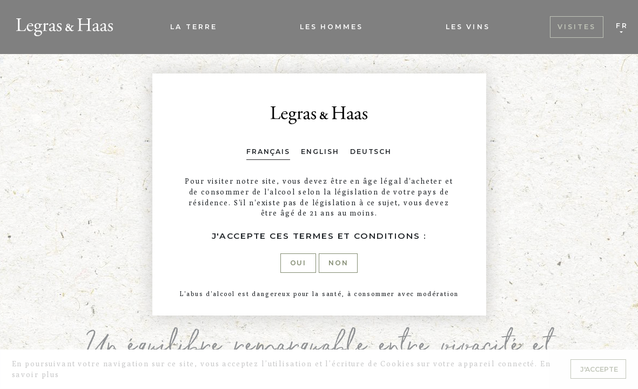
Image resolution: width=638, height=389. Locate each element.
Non (338, 263)
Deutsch (371, 151)
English (320, 151)
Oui (298, 263)
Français (268, 151)
